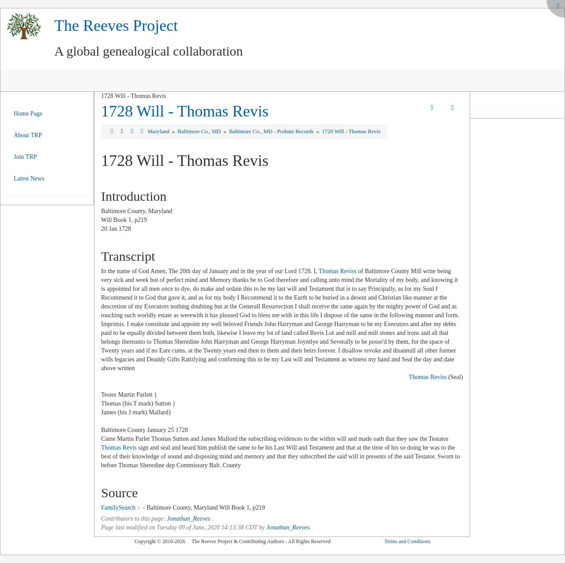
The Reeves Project (116, 25)
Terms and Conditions (407, 541)
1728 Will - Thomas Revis (184, 111)
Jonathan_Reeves (188, 518)
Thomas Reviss (338, 271)
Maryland (158, 131)
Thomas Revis (119, 447)
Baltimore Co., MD (199, 131)
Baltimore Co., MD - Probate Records (272, 131)
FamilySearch (118, 507)
